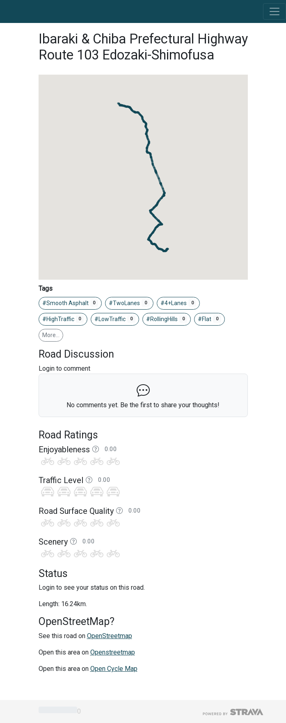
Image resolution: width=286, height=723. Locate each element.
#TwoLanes (129, 303)
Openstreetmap (112, 652)
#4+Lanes (178, 303)
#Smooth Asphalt (70, 303)
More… (50, 335)
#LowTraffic (114, 319)
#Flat (209, 319)
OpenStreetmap (109, 636)
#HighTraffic (63, 319)
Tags (46, 288)
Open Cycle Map (113, 669)
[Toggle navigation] (274, 11)
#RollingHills (167, 319)
